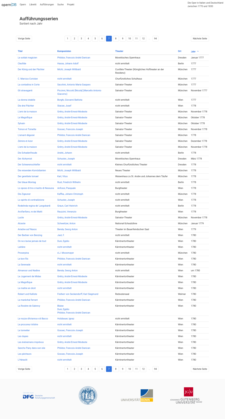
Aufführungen (47, 4)
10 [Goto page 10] (129, 38)
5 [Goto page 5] (95, 38)
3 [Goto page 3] (81, 38)
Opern (23, 4)
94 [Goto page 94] (155, 38)
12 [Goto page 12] (143, 38)
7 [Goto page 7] (108, 38)
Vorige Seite (24, 38)
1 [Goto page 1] (67, 38)
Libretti (33, 4)
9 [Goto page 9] (122, 38)
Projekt (70, 4)
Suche (60, 4)
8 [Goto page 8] (115, 38)
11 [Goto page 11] (136, 38)
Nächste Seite (200, 38)
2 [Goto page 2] (74, 38)
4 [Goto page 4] (88, 38)
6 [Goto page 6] (102, 38)
